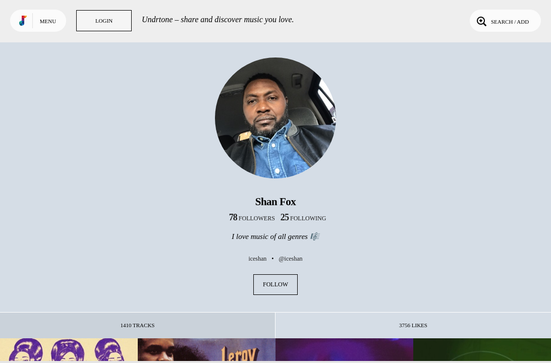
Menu (48, 21)
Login (104, 21)
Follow (275, 284)
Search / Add (502, 21)
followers (252, 218)
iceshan (257, 258)
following (303, 218)
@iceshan (291, 258)
